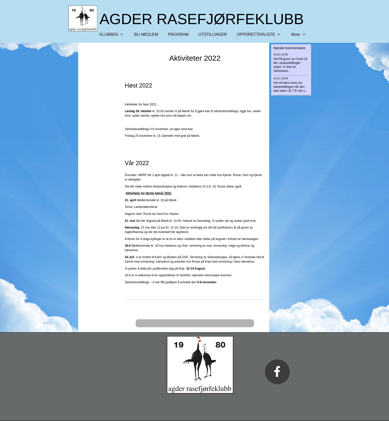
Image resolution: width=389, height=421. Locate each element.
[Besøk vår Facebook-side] (277, 371)
